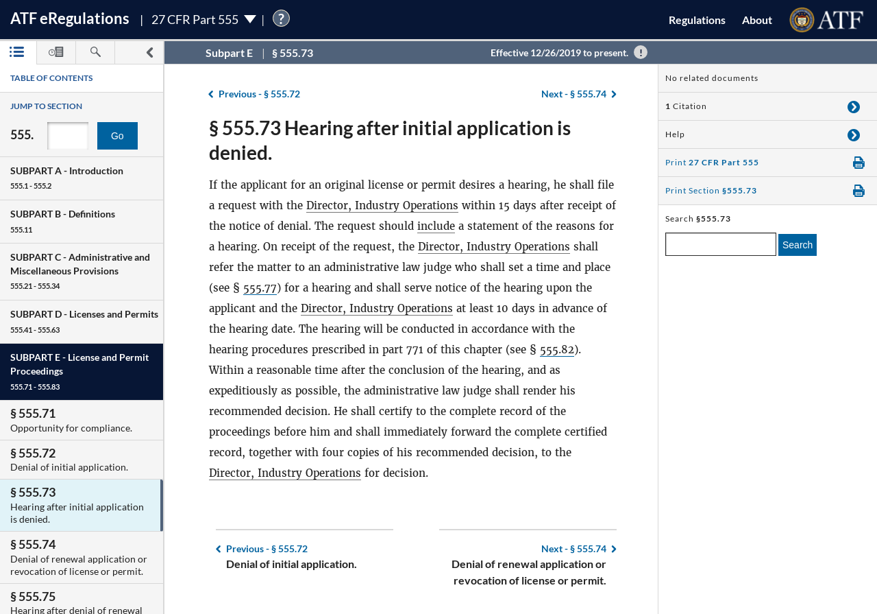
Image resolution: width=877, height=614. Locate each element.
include (436, 226)
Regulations (697, 19)
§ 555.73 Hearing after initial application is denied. (390, 140)
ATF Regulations (69, 18)
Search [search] (797, 244)
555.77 (260, 287)
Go (117, 135)
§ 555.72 (259, 93)
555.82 (557, 349)
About (757, 19)
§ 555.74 (573, 93)
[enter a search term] (720, 244)
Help (675, 134)
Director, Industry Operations (382, 205)
